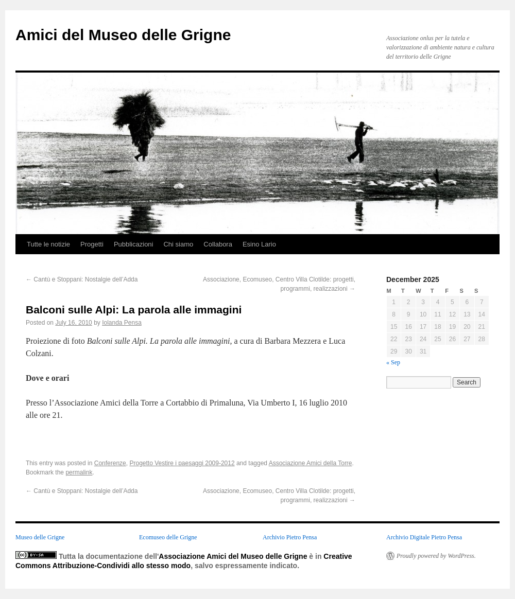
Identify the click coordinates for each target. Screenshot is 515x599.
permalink (78, 472)
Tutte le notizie (48, 244)
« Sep (393, 362)
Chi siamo (178, 244)
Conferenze (110, 463)
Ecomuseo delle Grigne (168, 537)
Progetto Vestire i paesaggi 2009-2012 (181, 463)
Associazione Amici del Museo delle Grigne (233, 556)
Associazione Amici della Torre (310, 463)
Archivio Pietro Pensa (290, 537)
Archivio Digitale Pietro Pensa (424, 537)
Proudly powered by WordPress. (436, 555)
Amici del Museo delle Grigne (123, 34)
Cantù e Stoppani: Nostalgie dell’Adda (82, 279)
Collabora (217, 244)
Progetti (92, 244)
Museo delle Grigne (39, 537)
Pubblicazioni (133, 244)
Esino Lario (259, 244)
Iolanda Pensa (122, 322)
